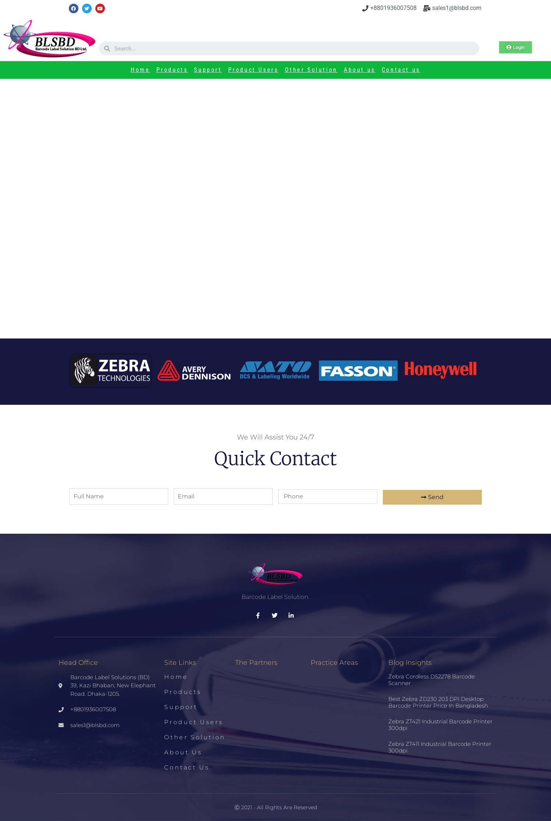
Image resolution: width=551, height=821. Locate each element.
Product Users (253, 69)
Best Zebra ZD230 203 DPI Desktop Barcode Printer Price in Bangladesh (414, 221)
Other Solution (311, 69)
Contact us (401, 69)
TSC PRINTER (154, 198)
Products (172, 69)
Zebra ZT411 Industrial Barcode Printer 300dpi (439, 747)
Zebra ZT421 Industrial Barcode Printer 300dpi (440, 724)
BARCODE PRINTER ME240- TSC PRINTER (143, 208)
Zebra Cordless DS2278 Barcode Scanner (431, 680)
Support (208, 69)
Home (140, 69)
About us (359, 69)
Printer (122, 198)
